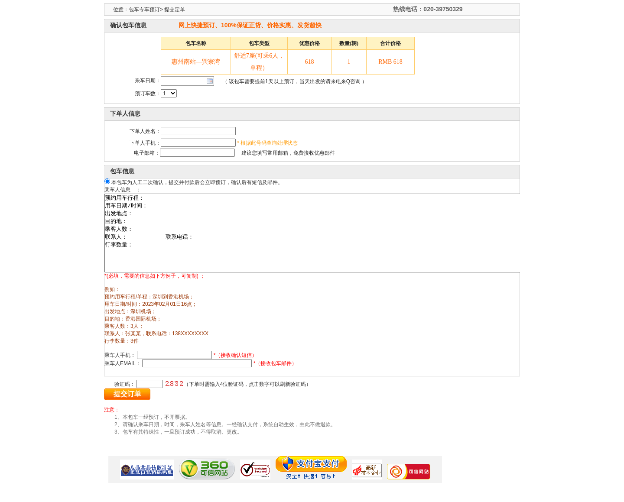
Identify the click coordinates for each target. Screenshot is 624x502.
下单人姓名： (145, 131)
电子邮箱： (136, 153)
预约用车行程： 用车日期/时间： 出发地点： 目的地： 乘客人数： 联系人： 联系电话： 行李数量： (342, 241)
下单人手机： (145, 143)
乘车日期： (148, 81)
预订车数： (148, 94)
